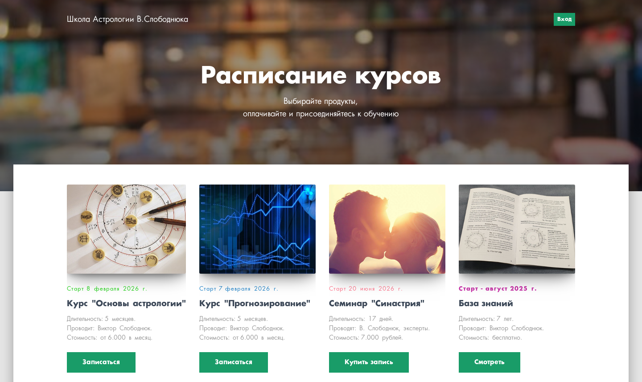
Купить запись (369, 362)
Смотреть (489, 362)
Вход (564, 19)
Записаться (101, 362)
